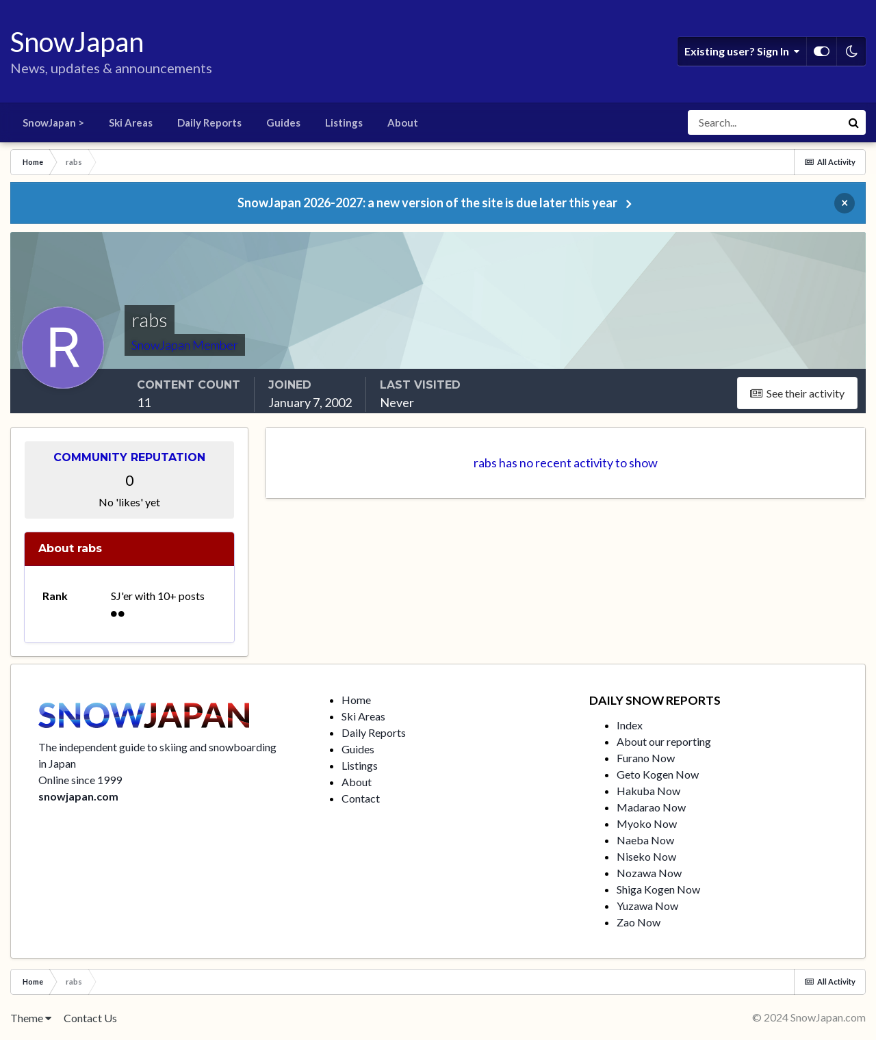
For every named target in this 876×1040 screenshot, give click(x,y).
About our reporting (664, 741)
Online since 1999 (80, 779)
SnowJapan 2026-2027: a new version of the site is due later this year (427, 202)
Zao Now (638, 921)
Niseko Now (646, 856)
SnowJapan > (53, 122)
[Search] (764, 122)
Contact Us (90, 1017)
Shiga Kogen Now (658, 889)
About (402, 122)
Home (356, 699)
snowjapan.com (78, 796)
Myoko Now (647, 823)
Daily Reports (209, 122)
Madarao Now (651, 807)
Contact (361, 798)
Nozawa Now (649, 872)
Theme (30, 1017)
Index (630, 724)
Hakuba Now (648, 790)
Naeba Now (645, 839)
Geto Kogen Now (658, 774)
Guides (283, 122)
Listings (344, 122)
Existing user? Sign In (741, 51)
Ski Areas (131, 122)
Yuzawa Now (647, 905)
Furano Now (646, 757)
